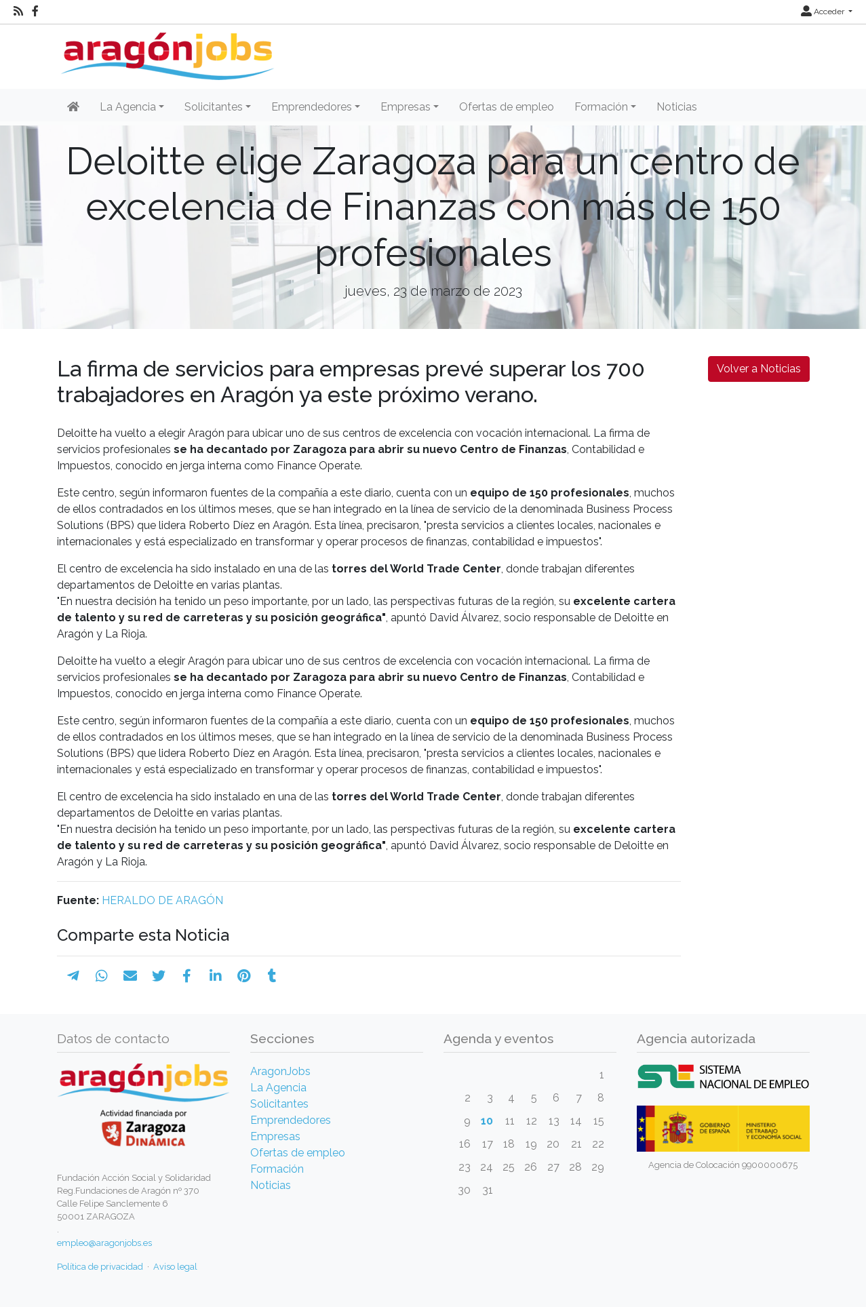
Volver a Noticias (759, 368)
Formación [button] (601, 106)
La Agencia (278, 1087)
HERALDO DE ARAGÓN (162, 900)
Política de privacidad (100, 1267)
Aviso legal (175, 1267)
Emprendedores (290, 1120)
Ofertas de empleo (506, 106)
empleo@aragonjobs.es (104, 1243)
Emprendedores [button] (311, 106)
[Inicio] (166, 51)
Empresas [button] (405, 106)
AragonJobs (280, 1071)
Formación (277, 1169)
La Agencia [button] (128, 106)
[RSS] (18, 11)
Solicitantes (279, 1103)
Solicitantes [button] (213, 106)
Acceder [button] (823, 11)
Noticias (676, 106)
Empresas (275, 1136)
